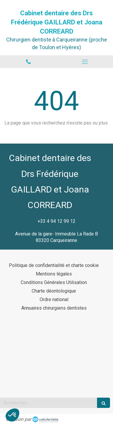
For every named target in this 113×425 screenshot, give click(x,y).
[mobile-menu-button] (84, 62)
